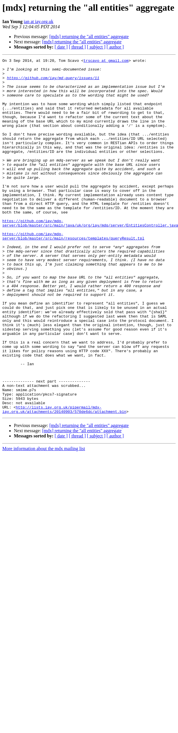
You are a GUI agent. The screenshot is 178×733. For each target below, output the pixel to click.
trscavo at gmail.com (106, 61)
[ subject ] (96, 46)
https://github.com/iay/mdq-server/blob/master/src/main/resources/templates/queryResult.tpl (73, 272)
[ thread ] (77, 46)
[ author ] (115, 46)
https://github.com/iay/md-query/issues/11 (53, 82)
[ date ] (61, 46)
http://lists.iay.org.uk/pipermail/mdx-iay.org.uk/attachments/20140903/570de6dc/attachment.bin (64, 480)
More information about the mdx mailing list (43, 519)
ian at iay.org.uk (38, 21)
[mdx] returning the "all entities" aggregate (89, 36)
